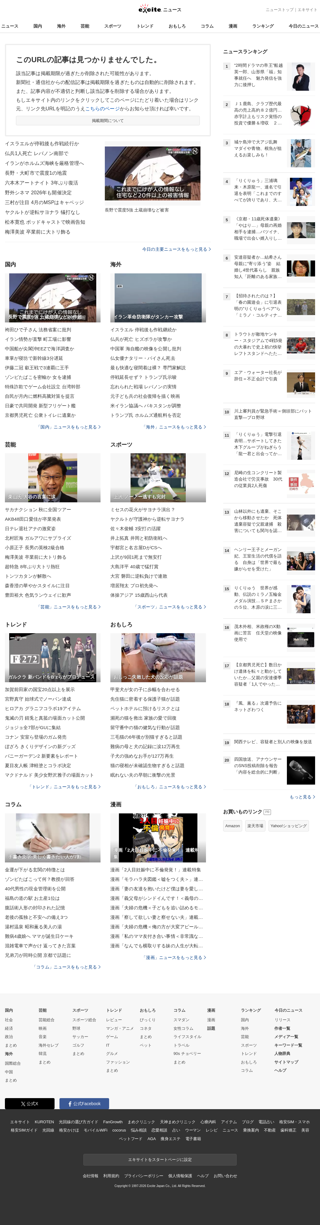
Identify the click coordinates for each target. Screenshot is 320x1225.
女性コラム (183, 1028)
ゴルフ (78, 1045)
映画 (43, 1028)
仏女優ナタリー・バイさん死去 (142, 358)
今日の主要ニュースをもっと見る (176, 249)
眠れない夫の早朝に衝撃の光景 (142, 775)
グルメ (112, 1053)
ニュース (9, 26)
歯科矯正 (288, 1130)
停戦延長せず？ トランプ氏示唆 (143, 377)
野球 (76, 1028)
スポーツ (112, 26)
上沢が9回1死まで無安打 (136, 557)
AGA (151, 1138)
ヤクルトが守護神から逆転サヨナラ (147, 519)
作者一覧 (282, 1028)
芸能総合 (47, 1020)
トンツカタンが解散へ (28, 576)
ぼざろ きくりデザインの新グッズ (40, 746)
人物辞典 (282, 1053)
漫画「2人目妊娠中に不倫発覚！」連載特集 (155, 869)
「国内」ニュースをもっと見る (68, 426)
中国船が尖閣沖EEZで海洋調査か (39, 348)
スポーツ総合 (84, 1020)
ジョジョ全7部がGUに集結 (33, 727)
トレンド (145, 26)
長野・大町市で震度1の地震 (36, 173)
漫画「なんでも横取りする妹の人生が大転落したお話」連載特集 (158, 945)
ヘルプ (280, 1070)
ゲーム (112, 1036)
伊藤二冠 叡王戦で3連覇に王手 (37, 367)
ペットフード (131, 1138)
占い (176, 1130)
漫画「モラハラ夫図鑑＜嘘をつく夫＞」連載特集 (158, 879)
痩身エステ (170, 1138)
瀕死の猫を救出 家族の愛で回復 (143, 718)
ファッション (118, 1062)
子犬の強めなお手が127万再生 (142, 756)
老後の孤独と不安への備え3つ (36, 917)
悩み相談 (139, 1130)
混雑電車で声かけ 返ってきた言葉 (40, 945)
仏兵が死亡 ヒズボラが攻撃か (141, 339)
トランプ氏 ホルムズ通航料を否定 (145, 415)
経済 (9, 1028)
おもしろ (177, 26)
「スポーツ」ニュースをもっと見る (169, 606)
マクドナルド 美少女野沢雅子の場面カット (49, 775)
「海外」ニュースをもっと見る (174, 426)
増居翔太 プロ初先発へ (134, 585)
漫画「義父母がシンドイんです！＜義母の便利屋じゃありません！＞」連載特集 (158, 898)
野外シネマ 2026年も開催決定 (38, 192)
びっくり (148, 1020)
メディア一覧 (286, 1036)
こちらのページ (102, 108)
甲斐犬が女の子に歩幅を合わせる (145, 689)
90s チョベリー (187, 1053)
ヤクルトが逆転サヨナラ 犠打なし (42, 212)
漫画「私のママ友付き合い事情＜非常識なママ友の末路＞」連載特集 (158, 936)
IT (108, 1045)
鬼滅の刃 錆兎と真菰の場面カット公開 (45, 718)
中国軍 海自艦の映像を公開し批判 (145, 348)
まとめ (11, 1045)
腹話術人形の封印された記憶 (35, 907)
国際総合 (13, 1063)
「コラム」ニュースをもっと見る (66, 966)
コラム (207, 26)
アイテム (229, 1122)
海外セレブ (49, 1045)
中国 (9, 1072)
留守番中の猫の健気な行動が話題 (145, 727)
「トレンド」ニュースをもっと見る (64, 786)
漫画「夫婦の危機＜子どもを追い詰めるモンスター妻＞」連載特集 (158, 907)
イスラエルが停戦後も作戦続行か (42, 143)
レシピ (212, 1130)
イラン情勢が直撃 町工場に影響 (38, 339)
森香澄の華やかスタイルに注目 (37, 585)
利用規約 (111, 1176)
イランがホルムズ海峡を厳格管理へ (44, 163)
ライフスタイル (187, 1036)
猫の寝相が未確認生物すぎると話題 (147, 765)
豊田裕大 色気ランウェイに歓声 (38, 595)
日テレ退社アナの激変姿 (30, 528)
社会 (9, 1020)
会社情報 (90, 1176)
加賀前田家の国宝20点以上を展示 (40, 689)
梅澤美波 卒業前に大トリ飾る (37, 231)
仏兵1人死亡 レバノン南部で (36, 153)
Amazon (232, 826)
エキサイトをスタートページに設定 (160, 1159)
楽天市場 (255, 826)
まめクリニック (141, 1122)
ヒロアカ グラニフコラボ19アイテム (43, 708)
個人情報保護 (180, 1176)
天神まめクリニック (178, 1122)
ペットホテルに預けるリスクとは (145, 708)
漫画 (233, 26)
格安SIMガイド (24, 1130)
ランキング (263, 26)
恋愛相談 (159, 1130)
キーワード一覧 (288, 1045)
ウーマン (193, 1130)
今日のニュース (304, 26)
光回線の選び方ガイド (78, 1122)
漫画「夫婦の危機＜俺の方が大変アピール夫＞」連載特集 (158, 926)
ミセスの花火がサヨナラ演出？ (142, 509)
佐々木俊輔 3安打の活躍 (135, 528)
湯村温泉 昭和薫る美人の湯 (33, 926)
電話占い (266, 1122)
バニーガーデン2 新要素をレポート (41, 756)
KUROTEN (44, 1122)
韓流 (43, 1053)
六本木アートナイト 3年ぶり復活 (41, 182)
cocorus (119, 1130)
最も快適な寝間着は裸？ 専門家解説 (148, 367)
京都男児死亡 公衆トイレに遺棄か (40, 415)
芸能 (85, 26)
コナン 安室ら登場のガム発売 (36, 737)
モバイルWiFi (95, 1130)
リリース (283, 1020)
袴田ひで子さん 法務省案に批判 (38, 329)
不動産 (270, 1130)
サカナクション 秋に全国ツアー (38, 509)
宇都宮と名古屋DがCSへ (136, 547)
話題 (211, 1028)
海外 (61, 26)
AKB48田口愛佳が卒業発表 (33, 519)
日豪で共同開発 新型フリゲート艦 (40, 405)
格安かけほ (69, 1130)
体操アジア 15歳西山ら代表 (139, 595)
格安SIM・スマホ (294, 1122)
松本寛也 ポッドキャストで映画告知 (45, 222)
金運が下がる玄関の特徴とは (35, 869)
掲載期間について (108, 120)
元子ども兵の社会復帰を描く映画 (145, 396)
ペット (146, 1045)
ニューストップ (280, 9)
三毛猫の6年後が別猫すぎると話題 (146, 737)
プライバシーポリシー (144, 1176)
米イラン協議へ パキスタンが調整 (145, 405)
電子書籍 (193, 1138)
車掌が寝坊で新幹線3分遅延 (34, 358)
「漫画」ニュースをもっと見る (174, 957)
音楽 (43, 1036)
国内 (37, 26)
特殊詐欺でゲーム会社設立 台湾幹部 (42, 386)
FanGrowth (113, 1122)
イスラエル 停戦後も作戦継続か (143, 329)
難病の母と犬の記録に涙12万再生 (145, 746)
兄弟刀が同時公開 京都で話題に (38, 955)
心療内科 (208, 1122)
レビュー (114, 1020)
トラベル (181, 1045)
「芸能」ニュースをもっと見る (68, 606)
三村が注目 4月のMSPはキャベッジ (44, 202)
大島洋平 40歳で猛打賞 (134, 566)
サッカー (80, 1036)
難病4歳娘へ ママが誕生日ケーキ (39, 936)
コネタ (146, 1028)
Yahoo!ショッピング (289, 826)
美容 (305, 1130)
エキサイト (308, 9)
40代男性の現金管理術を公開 (35, 888)
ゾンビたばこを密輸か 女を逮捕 (38, 377)
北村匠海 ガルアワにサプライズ (38, 538)
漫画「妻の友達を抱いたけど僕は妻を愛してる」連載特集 (158, 888)
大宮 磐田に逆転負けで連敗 (138, 576)
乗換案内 (251, 1130)
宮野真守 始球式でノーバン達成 (38, 699)
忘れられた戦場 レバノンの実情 (143, 386)
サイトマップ (286, 1062)
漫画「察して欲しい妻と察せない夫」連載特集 (158, 917)
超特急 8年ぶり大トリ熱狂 (32, 566)
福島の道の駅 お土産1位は (32, 898)
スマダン (181, 1020)
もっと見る (302, 796)
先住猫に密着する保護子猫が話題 (145, 699)
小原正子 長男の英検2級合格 (34, 547)
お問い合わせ (225, 1176)
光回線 (48, 1130)
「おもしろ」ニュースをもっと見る (169, 786)
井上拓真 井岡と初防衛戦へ (138, 538)
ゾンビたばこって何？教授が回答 (39, 879)
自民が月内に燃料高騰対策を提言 (39, 396)
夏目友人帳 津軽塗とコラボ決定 (38, 765)
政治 (9, 1036)
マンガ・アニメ (120, 1028)
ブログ (248, 1122)
